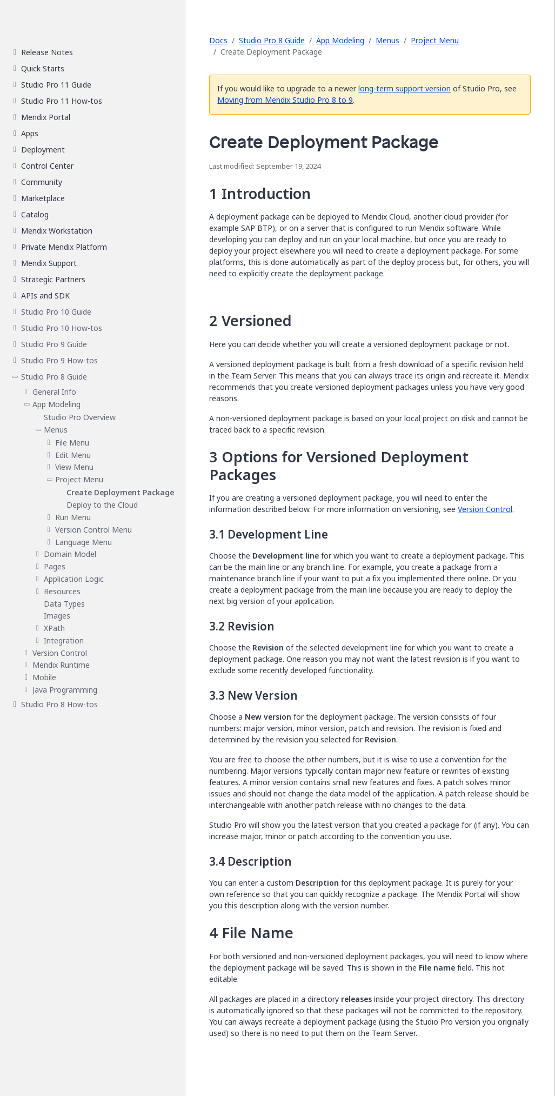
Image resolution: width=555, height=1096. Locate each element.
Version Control (485, 509)
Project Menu (435, 40)
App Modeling (340, 40)
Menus (387, 40)
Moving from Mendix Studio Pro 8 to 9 (285, 99)
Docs (218, 40)
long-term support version (404, 88)
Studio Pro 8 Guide (272, 40)
